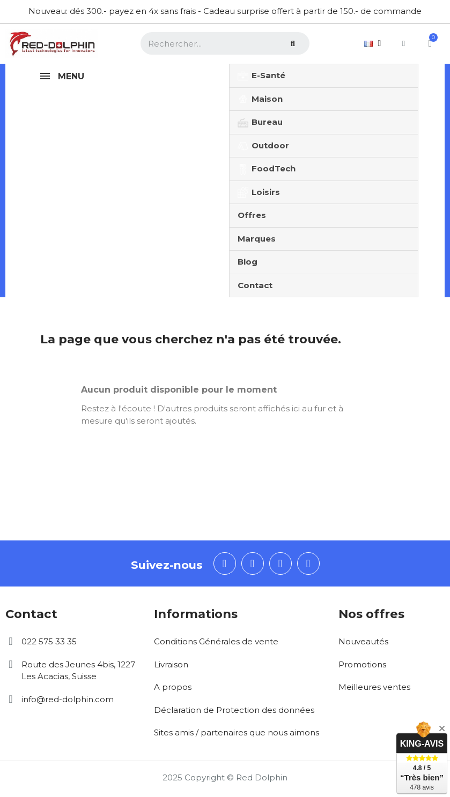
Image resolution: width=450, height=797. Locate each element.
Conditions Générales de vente (216, 641)
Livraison (171, 664)
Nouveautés (363, 641)
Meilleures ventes (374, 687)
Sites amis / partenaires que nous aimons (236, 732)
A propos (172, 687)
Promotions (362, 664)
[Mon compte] (403, 44)
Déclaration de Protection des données (234, 710)
